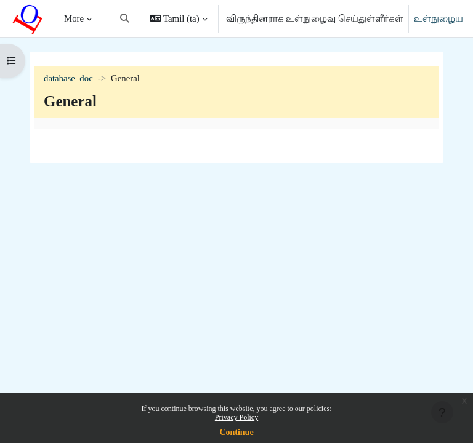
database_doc (68, 78)
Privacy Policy (236, 417)
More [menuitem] (74, 18)
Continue (236, 432)
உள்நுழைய (438, 18)
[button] (124, 18)
